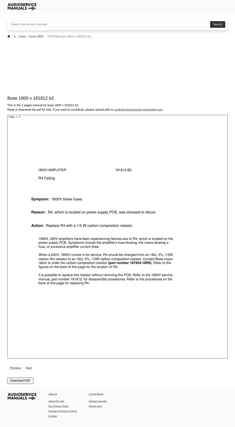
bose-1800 (36, 36)
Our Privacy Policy (58, 406)
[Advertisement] (112, 67)
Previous (15, 367)
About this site (56, 401)
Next (29, 367)
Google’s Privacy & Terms (62, 411)
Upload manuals (98, 401)
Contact (52, 416)
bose (22, 36)
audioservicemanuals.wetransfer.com (138, 109)
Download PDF (20, 380)
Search (218, 24)
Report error (95, 406)
